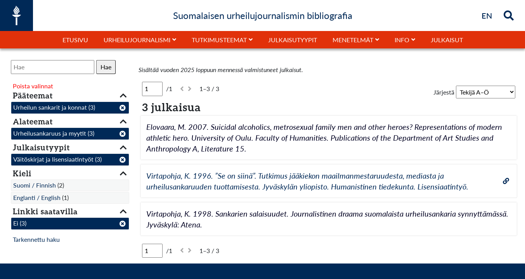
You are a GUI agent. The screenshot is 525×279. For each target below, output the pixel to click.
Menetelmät (353, 39)
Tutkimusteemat (219, 39)
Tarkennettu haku (36, 239)
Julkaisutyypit (292, 39)
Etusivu (75, 39)
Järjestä (443, 92)
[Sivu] (152, 89)
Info (402, 39)
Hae (105, 67)
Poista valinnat (33, 86)
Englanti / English (37, 197)
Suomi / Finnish (34, 185)
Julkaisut (447, 39)
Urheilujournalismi (137, 39)
